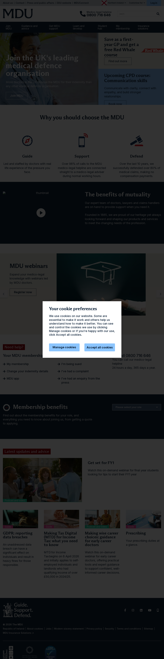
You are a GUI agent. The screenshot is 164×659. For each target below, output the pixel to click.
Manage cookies (64, 347)
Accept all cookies (100, 347)
